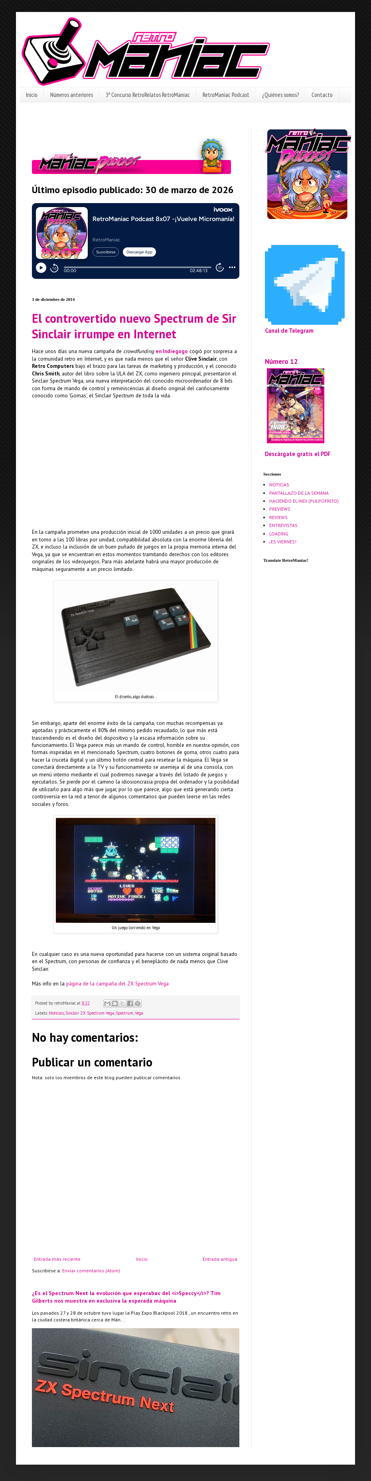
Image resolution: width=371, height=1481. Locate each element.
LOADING (278, 534)
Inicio (31, 95)
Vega (139, 1013)
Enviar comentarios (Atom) (91, 1271)
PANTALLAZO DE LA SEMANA (299, 493)
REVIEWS (278, 517)
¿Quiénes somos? (280, 95)
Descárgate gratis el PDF (298, 454)
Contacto (322, 95)
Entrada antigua (220, 1259)
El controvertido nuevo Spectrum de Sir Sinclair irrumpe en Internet (134, 326)
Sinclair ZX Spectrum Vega (89, 1013)
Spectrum (124, 1013)
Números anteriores (71, 95)
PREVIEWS (279, 509)
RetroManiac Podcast (226, 95)
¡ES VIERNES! (282, 542)
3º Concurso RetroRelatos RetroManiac (148, 95)
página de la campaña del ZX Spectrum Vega (117, 983)
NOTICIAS (279, 485)
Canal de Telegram (289, 330)
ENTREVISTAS (283, 525)
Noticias (56, 1013)
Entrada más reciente (57, 1259)
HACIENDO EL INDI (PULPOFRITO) (304, 501)
